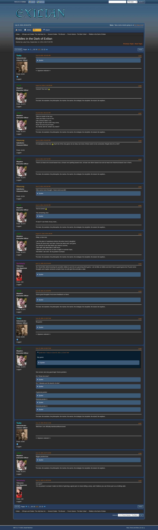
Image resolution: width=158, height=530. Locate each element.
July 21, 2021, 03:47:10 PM (43, 159)
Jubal (18, 85)
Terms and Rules (134, 527)
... (32, 49)
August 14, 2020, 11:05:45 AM (44, 85)
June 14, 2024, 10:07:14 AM (43, 453)
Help (128, 527)
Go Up (17, 506)
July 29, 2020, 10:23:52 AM (43, 55)
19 (36, 49)
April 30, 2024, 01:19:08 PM (43, 291)
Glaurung (20, 140)
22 (44, 49)
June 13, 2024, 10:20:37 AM (43, 348)
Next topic (138, 44)
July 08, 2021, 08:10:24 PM (43, 113)
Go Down (18, 49)
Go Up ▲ (142, 527)
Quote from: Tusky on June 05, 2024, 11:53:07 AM (54, 352)
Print (140, 49)
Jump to (114, 515)
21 (42, 49)
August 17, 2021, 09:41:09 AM (44, 233)
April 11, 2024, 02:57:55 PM (43, 263)
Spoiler (41, 60)
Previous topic (128, 44)
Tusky (18, 55)
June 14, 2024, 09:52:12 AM (43, 423)
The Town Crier (138, 25)
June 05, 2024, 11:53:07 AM (43, 318)
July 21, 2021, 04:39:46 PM (43, 205)
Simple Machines (27, 527)
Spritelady (20, 263)
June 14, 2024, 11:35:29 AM (43, 480)
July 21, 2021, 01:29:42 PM (43, 140)
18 (34, 49)
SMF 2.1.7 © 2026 (18, 527)
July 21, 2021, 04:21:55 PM (43, 186)
